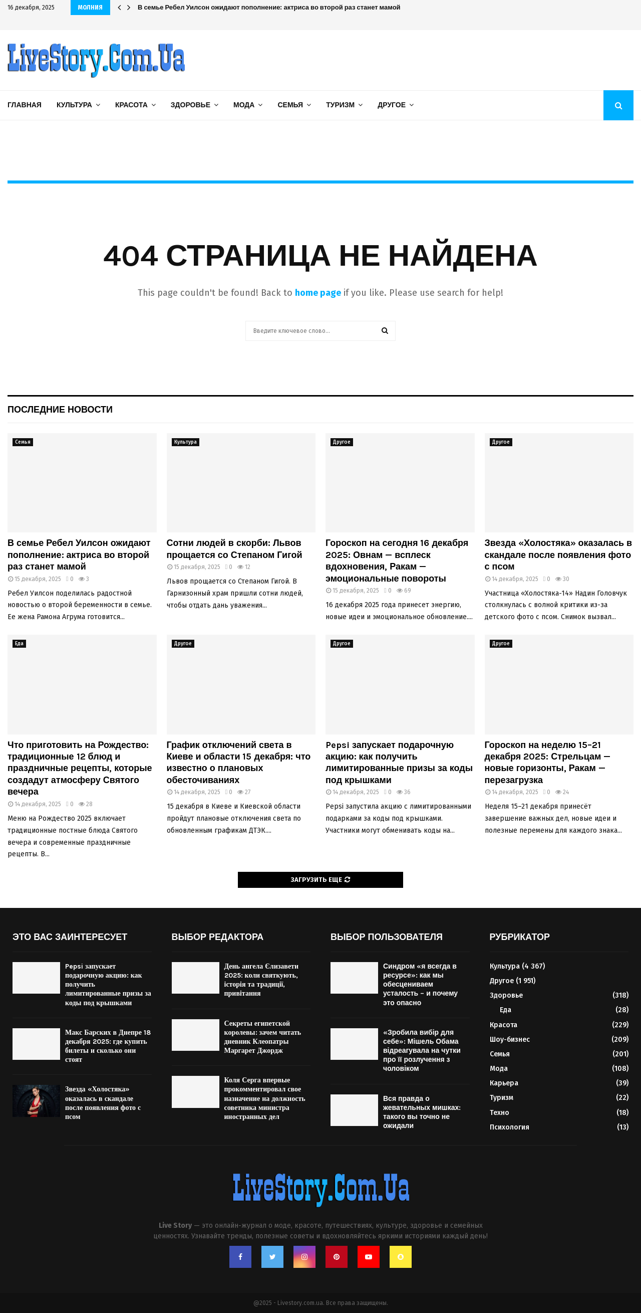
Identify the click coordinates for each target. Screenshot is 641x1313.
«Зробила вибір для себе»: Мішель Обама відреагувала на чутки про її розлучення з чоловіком (422, 1050)
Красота (131, 105)
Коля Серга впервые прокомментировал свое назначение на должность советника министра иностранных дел (264, 1098)
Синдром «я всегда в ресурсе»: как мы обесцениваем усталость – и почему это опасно (420, 984)
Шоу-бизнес (510, 1039)
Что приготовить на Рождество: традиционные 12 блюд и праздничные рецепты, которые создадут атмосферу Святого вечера (80, 768)
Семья (290, 105)
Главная (25, 105)
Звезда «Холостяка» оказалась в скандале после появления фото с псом (558, 554)
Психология (509, 1127)
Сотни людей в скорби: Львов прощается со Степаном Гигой (234, 548)
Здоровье (190, 105)
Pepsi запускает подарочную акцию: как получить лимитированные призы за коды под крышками (399, 762)
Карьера (504, 1083)
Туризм (340, 105)
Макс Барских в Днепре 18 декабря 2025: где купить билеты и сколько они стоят (108, 1046)
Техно (499, 1112)
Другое (392, 105)
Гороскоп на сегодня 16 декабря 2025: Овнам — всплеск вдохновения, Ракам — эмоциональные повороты (397, 560)
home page (318, 292)
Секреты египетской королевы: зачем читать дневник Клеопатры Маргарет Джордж (262, 1037)
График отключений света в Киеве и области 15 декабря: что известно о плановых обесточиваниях (239, 762)
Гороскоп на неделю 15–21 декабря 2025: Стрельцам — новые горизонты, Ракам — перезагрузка (548, 762)
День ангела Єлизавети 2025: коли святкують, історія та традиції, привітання (261, 980)
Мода (243, 105)
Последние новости (60, 409)
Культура (74, 105)
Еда (19, 644)
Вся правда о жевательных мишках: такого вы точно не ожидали (422, 1112)
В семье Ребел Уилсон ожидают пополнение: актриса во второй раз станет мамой (269, 7)
